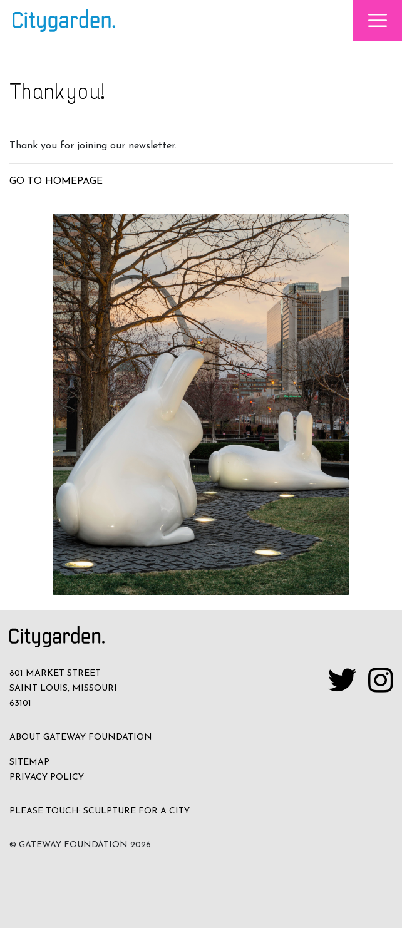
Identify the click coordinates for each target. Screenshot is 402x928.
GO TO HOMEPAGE (56, 182)
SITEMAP (29, 762)
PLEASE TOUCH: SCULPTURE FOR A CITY (99, 811)
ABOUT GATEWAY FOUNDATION (80, 737)
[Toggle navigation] (377, 20)
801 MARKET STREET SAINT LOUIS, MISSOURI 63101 (63, 688)
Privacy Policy (46, 777)
